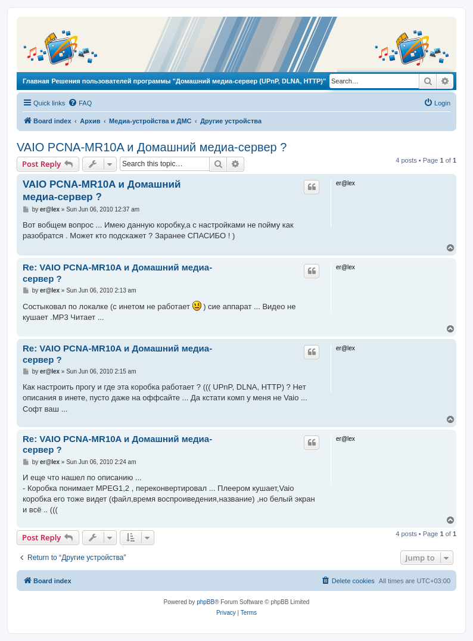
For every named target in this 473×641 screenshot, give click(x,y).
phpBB (205, 602)
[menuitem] (80, 103)
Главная (36, 81)
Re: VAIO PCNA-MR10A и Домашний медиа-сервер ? (117, 273)
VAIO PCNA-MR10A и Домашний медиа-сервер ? (152, 147)
